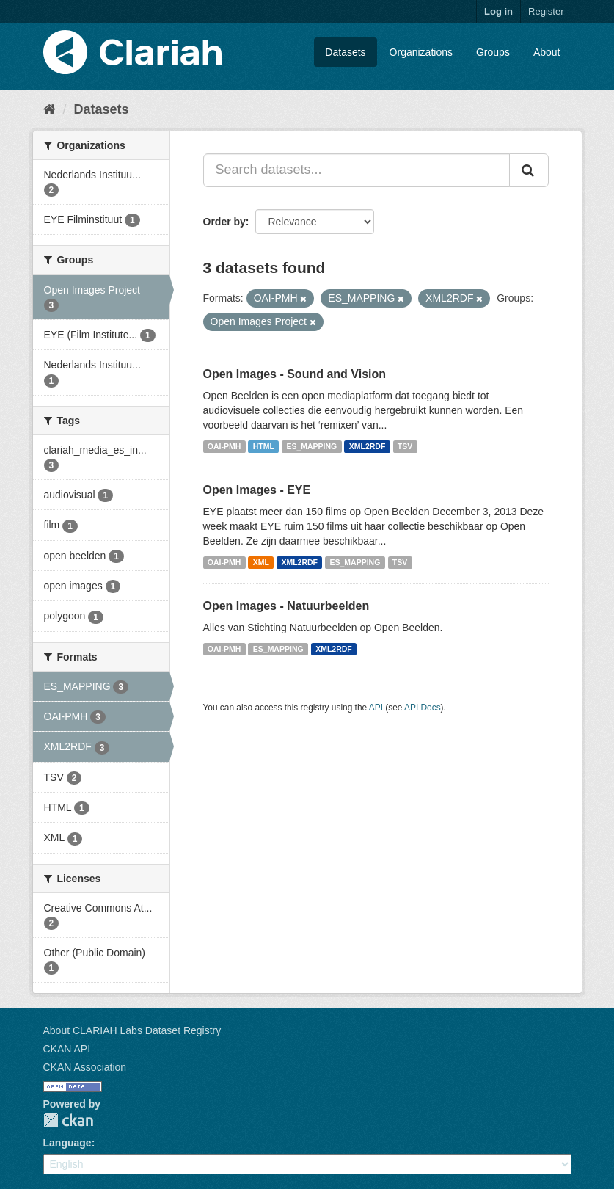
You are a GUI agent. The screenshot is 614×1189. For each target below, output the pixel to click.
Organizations (421, 52)
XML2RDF (367, 446)
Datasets (345, 52)
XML (261, 562)
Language (67, 1143)
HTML (263, 446)
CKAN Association (85, 1067)
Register (545, 11)
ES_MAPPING (311, 446)
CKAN (68, 1120)
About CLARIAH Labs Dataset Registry (132, 1030)
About (546, 52)
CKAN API (67, 1049)
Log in (498, 11)
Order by (224, 222)
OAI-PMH (224, 446)
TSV (405, 446)
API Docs (422, 707)
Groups (493, 52)
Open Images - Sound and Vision (295, 374)
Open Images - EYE (257, 490)
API (376, 707)
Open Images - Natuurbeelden (286, 606)
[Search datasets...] (356, 170)
